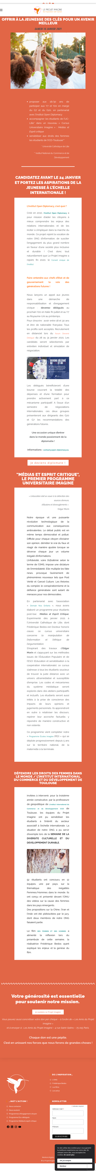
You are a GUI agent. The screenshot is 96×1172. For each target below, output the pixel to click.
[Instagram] (46, 4)
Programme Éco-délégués (19, 1126)
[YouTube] (52, 4)
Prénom (55, 1135)
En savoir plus (69, 1155)
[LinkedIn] (49, 4)
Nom (54, 1127)
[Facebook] (43, 4)
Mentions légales (48, 1166)
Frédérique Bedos (59, 1092)
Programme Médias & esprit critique (22, 1130)
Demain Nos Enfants (40, 609)
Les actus (56, 1099)
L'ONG (54, 1088)
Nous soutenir (14, 1119)
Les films (55, 1096)
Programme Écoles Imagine (45, 740)
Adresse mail (58, 1117)
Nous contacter (15, 1115)
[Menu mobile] (1, 10)
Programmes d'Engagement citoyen (23, 1122)
